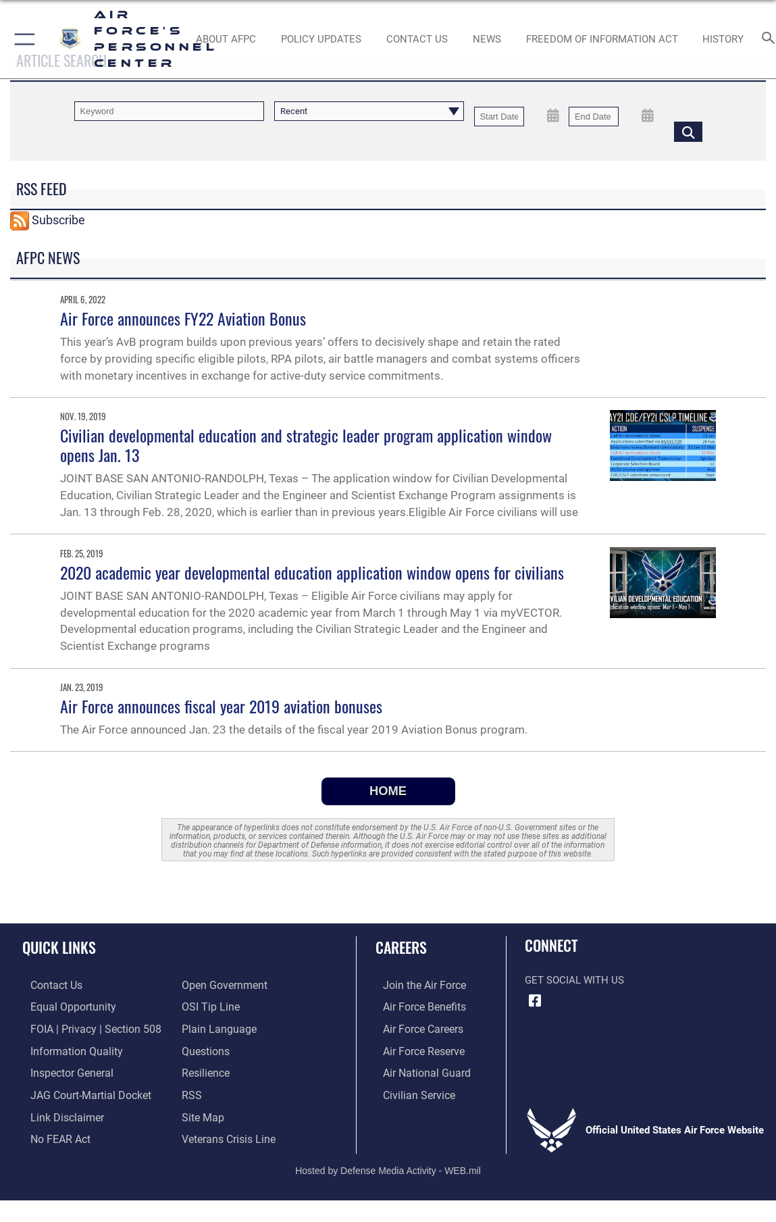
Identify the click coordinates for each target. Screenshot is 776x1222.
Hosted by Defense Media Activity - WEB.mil (388, 1163)
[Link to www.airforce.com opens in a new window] (416, 985)
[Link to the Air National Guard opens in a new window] (417, 1069)
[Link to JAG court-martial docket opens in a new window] (80, 1090)
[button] (22, 39)
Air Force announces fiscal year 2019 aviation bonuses (221, 706)
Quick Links (59, 947)
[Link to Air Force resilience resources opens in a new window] (205, 1069)
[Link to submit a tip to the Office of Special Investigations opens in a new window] (209, 1006)
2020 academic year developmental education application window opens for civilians (312, 572)
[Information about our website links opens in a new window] (57, 1111)
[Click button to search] (688, 131)
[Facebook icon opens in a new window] (535, 1001)
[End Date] (594, 116)
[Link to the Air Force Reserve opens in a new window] (415, 1048)
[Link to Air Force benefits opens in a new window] (416, 1006)
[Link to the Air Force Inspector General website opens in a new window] (62, 1069)
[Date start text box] (499, 116)
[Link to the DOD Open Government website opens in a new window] (222, 985)
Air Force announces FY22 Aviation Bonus (183, 318)
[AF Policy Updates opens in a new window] (321, 39)
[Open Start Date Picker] (553, 115)
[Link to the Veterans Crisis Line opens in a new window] (227, 1133)
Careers (401, 947)
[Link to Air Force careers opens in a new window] (415, 1027)
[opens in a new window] (205, 1048)
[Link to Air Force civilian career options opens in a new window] (410, 1090)
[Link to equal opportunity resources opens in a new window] (62, 1006)
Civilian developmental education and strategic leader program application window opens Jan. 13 (306, 445)
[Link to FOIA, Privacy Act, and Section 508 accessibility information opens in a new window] (84, 1027)
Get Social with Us (574, 980)
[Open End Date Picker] (648, 115)
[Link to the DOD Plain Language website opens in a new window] (216, 1027)
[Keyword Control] (169, 111)
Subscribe (58, 220)
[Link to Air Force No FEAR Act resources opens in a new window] (51, 1133)
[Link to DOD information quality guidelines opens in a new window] (65, 1048)
